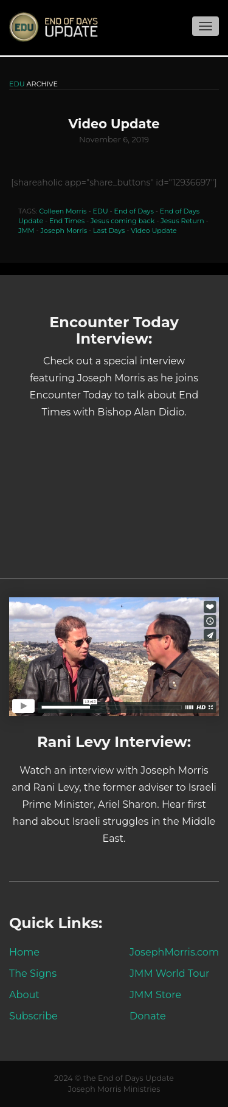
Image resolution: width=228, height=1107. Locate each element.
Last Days (109, 230)
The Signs (33, 973)
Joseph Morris (64, 230)
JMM (26, 230)
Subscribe (33, 1016)
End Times (67, 221)
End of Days (134, 211)
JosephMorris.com (174, 952)
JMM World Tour (170, 973)
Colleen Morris (62, 211)
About (24, 994)
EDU (100, 211)
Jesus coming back (122, 221)
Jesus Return (182, 221)
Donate (148, 1016)
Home (24, 952)
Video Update (153, 230)
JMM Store (155, 994)
